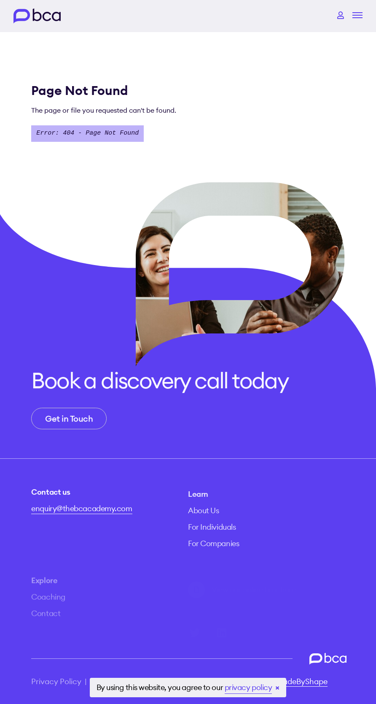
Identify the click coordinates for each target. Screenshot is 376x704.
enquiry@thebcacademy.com (81, 513)
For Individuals (212, 537)
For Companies (213, 553)
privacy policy (248, 687)
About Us (203, 520)
